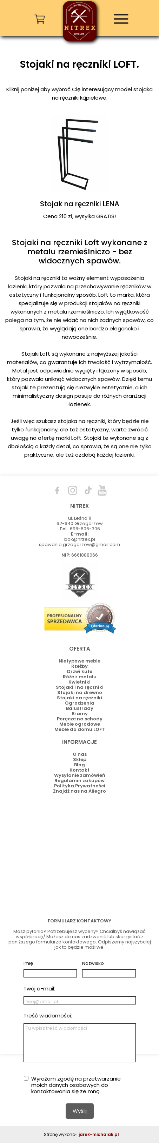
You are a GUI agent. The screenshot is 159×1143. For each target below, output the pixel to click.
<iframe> (80, 854)
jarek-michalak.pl (99, 1134)
